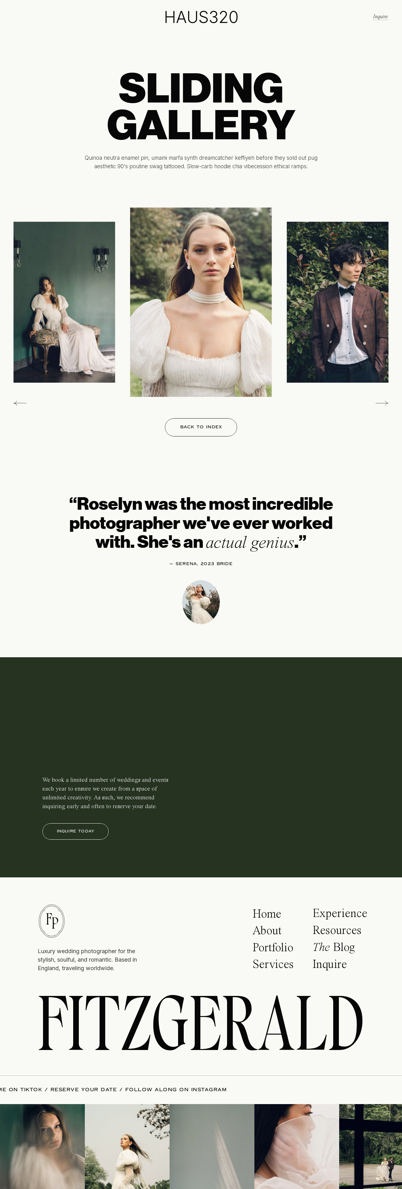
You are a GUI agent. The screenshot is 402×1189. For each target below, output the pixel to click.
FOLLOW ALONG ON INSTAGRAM (172, 1089)
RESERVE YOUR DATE (80, 1089)
